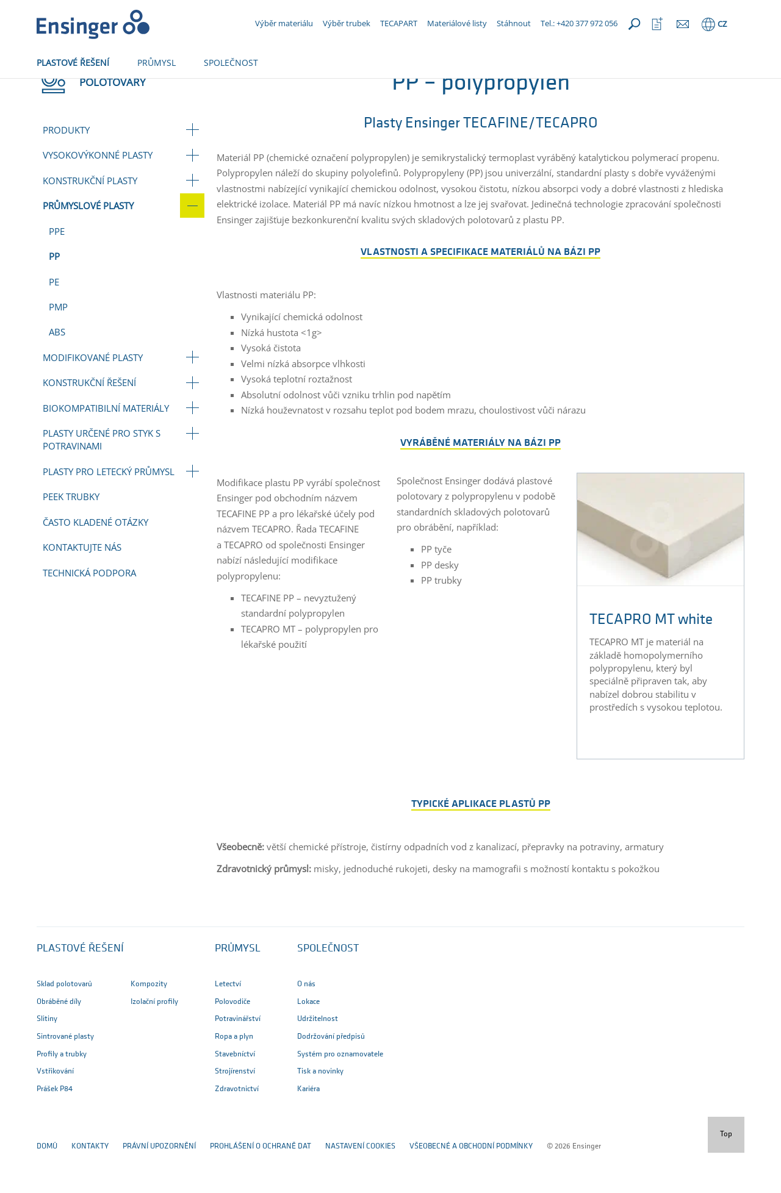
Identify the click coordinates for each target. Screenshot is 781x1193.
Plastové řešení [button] (80, 989)
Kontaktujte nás (82, 587)
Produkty (66, 170)
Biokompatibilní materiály (106, 448)
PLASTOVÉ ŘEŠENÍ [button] (73, 62)
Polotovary (94, 90)
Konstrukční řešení (89, 423)
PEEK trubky (71, 537)
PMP (58, 347)
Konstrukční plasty (90, 221)
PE (54, 322)
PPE (57, 271)
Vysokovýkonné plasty (98, 195)
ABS (57, 372)
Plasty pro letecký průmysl (109, 512)
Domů (47, 90)
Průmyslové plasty (169, 90)
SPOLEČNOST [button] (231, 62)
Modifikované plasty (93, 398)
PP (54, 296)
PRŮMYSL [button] (156, 62)
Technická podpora (89, 613)
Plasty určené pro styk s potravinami (101, 479)
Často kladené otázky (95, 562)
